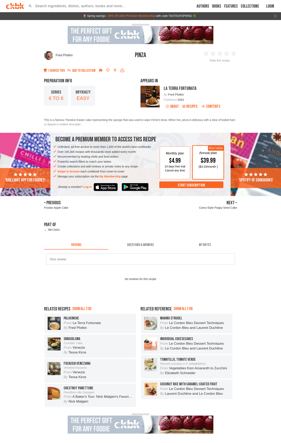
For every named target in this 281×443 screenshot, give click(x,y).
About (172, 106)
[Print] (100, 70)
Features (231, 6)
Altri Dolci (54, 229)
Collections (250, 6)
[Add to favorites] (107, 70)
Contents (210, 106)
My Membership (110, 176)
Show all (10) (81, 308)
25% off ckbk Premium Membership (131, 15)
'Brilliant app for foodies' (25, 177)
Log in (87, 186)
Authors (203, 6)
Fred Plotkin (64, 55)
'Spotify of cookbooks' (255, 177)
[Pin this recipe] (115, 70)
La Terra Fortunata (180, 88)
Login (270, 6)
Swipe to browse (69, 171)
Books (216, 6)
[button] (30, 6)
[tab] (76, 245)
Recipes (190, 106)
